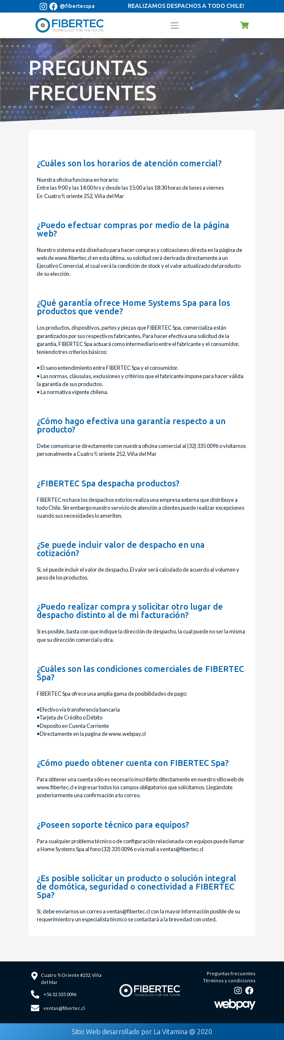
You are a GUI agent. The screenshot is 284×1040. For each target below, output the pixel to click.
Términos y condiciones (229, 980)
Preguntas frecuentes (231, 973)
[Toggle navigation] (174, 25)
